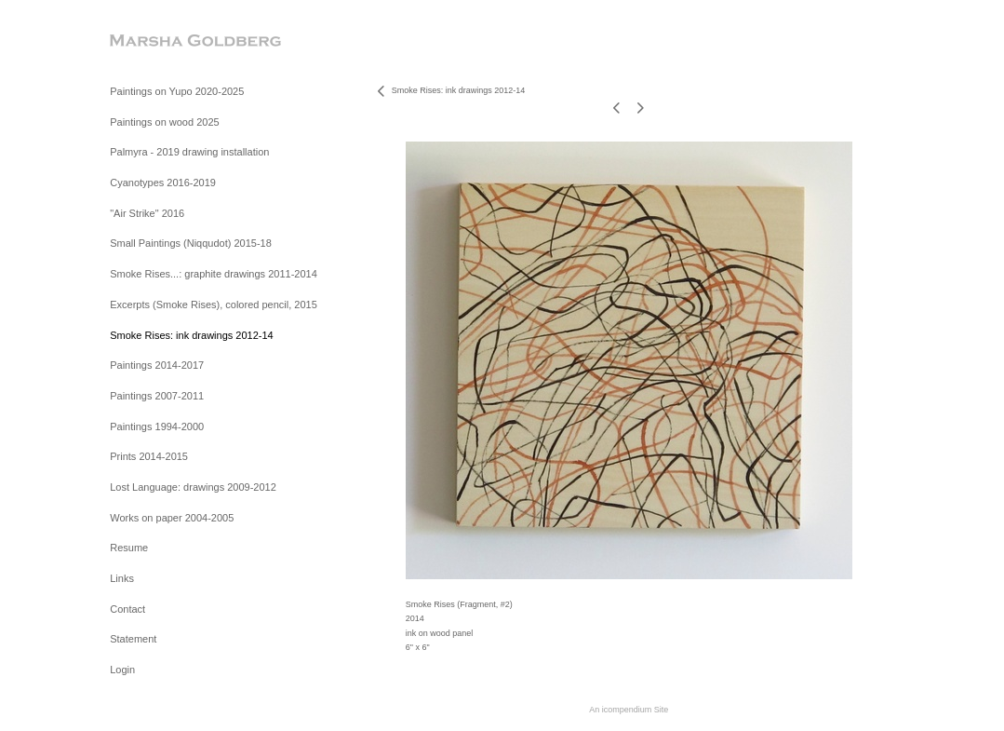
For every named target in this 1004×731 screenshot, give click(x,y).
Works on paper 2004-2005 (172, 517)
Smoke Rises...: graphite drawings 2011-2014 (213, 273)
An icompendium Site (628, 709)
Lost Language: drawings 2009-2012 (193, 487)
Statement (133, 638)
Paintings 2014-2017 (157, 365)
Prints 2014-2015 (149, 456)
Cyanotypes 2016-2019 (163, 182)
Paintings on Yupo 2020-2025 (177, 91)
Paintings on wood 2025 (164, 122)
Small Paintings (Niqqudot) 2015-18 (191, 243)
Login (122, 669)
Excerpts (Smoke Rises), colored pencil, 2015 (213, 304)
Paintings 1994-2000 (157, 426)
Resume (129, 547)
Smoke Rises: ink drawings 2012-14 (191, 335)
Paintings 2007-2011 (157, 395)
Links (122, 578)
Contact (127, 609)
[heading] (156, 41)
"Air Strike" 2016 (147, 213)
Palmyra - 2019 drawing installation (189, 151)
